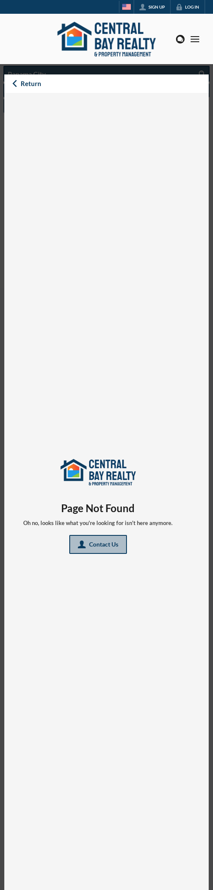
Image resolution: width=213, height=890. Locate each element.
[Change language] (126, 7)
